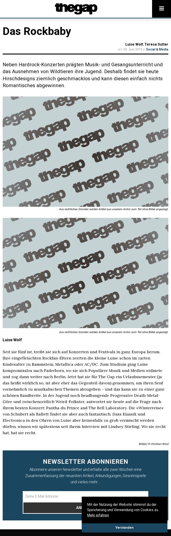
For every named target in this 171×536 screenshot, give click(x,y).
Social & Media (157, 49)
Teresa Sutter (156, 44)
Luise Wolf (134, 44)
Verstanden (125, 528)
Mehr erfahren (98, 515)
